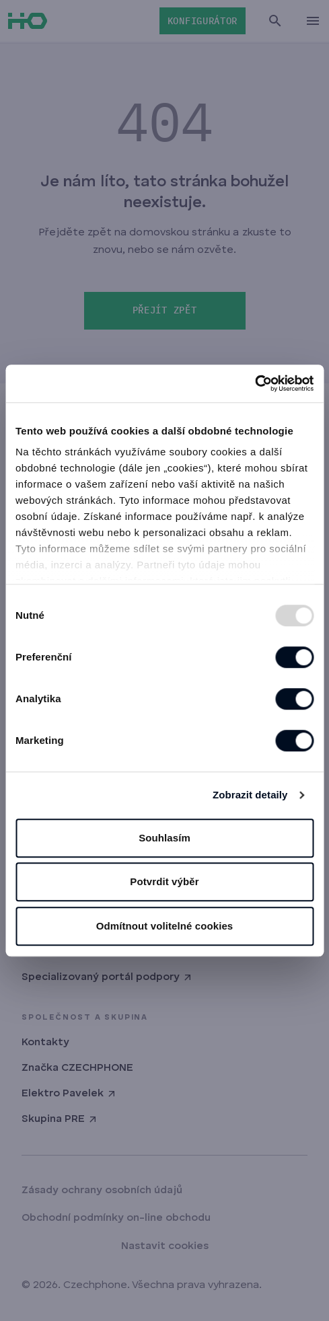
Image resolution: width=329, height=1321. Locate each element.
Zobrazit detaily (250, 794)
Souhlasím (164, 837)
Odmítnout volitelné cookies (164, 926)
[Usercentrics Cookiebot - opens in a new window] (255, 383)
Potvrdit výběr (164, 881)
